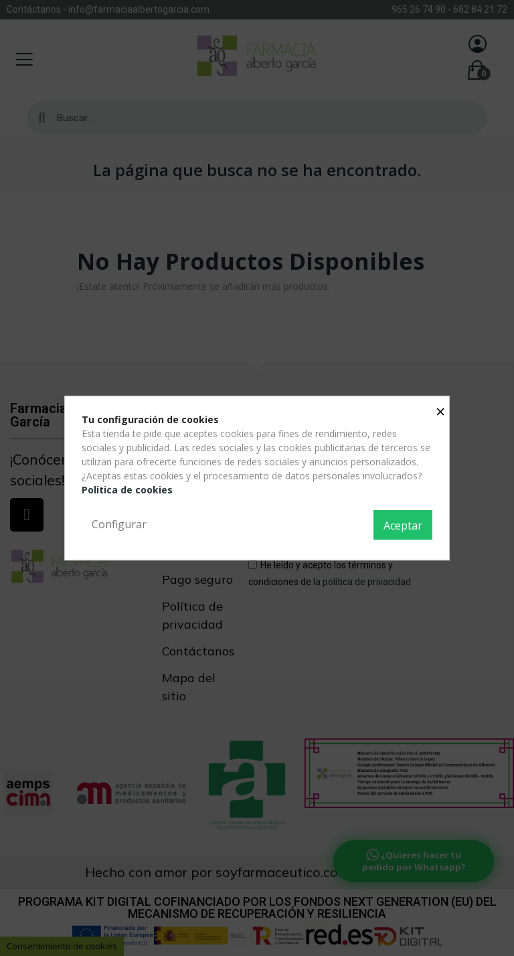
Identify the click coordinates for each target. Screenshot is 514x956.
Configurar (119, 524)
